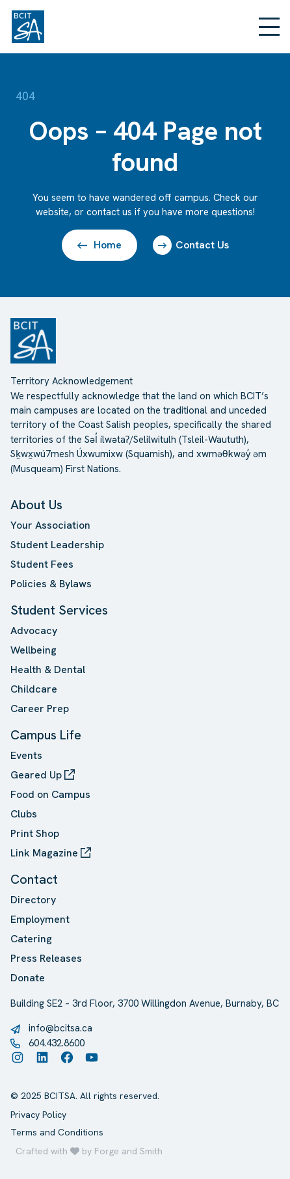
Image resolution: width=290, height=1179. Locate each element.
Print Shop (34, 833)
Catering (31, 939)
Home (99, 245)
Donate (27, 978)
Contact (34, 879)
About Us (36, 504)
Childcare (33, 689)
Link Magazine (50, 853)
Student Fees (41, 564)
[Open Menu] (269, 27)
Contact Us (191, 245)
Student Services (59, 610)
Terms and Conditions (56, 1132)
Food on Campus (50, 794)
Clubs (23, 814)
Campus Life (45, 735)
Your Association (50, 525)
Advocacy (33, 630)
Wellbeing (33, 650)
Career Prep (39, 708)
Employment (40, 919)
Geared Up (42, 775)
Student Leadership (57, 544)
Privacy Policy (38, 1114)
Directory (33, 900)
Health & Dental (47, 669)
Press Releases (46, 958)
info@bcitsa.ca (60, 1028)
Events (26, 755)
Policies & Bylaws (51, 583)
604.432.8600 (57, 1043)
